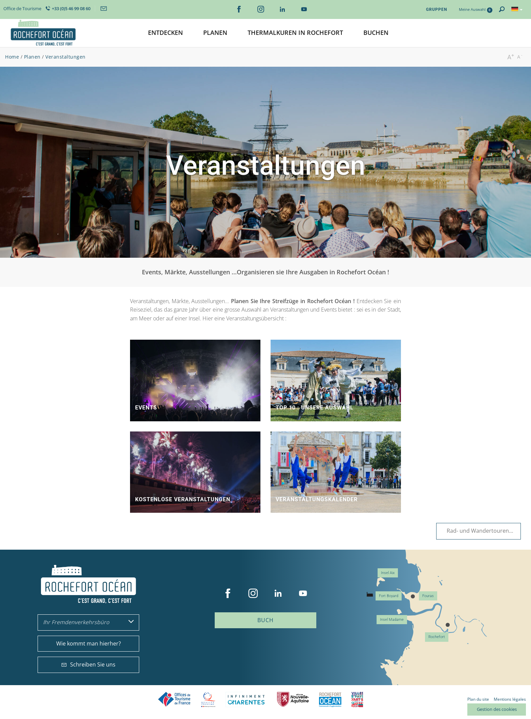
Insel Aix (388, 573)
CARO (330, 699)
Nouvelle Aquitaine (293, 699)
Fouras (428, 596)
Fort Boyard (388, 596)
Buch (265, 620)
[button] (165, 33)
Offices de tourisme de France (174, 699)
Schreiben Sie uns (88, 664)
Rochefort (436, 637)
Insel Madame (392, 619)
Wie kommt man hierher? (88, 643)
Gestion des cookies (497, 709)
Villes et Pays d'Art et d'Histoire (357, 699)
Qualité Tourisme (208, 699)
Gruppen (436, 9)
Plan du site (478, 699)
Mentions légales (510, 699)
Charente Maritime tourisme (246, 699)
